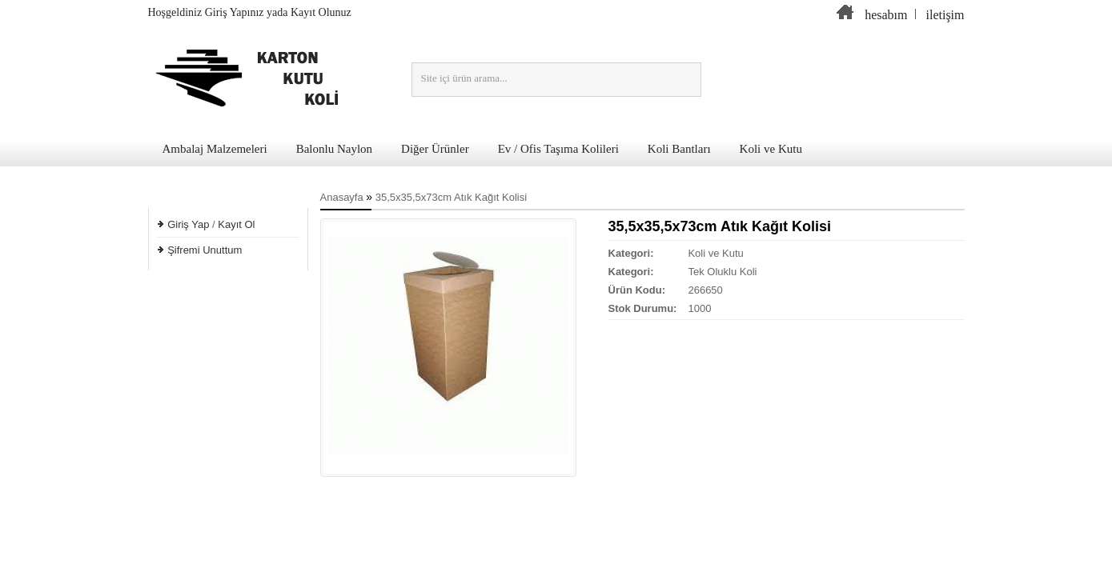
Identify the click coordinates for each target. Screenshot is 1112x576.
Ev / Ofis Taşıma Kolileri (558, 148)
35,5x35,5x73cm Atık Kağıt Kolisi (451, 197)
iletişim (945, 15)
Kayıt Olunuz (321, 12)
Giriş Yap (188, 224)
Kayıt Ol (236, 224)
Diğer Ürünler (435, 148)
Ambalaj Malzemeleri (215, 148)
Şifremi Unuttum (204, 250)
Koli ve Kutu (771, 148)
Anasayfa (341, 197)
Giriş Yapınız (234, 12)
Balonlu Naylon (334, 148)
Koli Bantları (679, 148)
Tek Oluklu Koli (722, 272)
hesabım (886, 15)
